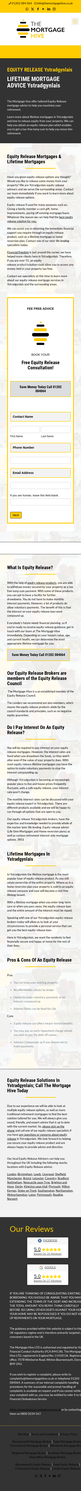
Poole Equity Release (66, 1464)
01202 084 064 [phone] (22, 3)
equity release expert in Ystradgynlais (30, 803)
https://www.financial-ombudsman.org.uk (35, 1409)
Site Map (23, 1434)
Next (16, 515)
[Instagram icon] (54, 9)
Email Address (24, 473)
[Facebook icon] (38, 9)
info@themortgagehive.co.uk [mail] (55, 3)
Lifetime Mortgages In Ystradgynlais (28, 856)
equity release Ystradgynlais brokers (35, 819)
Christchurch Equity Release (32, 1468)
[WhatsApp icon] (27, 9)
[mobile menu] (75, 21)
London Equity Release (66, 1468)
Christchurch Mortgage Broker (29, 1445)
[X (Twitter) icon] (32, 9)
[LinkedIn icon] (48, 9)
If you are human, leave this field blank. (34, 495)
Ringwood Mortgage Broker (29, 1453)
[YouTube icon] (43, 9)
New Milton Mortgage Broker (47, 1457)
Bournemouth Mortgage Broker (31, 1441)
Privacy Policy (68, 1434)
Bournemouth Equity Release (33, 1464)
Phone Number (24, 447)
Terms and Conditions (44, 1434)
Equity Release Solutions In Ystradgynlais (33, 1083)
